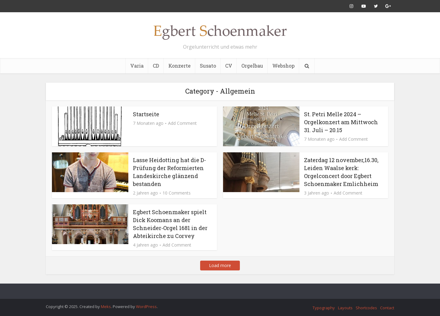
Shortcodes (366, 307)
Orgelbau (252, 65)
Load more (220, 265)
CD (156, 65)
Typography (324, 307)
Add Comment (182, 123)
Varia (137, 65)
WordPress (146, 306)
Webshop (283, 65)
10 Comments (177, 193)
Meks (106, 306)
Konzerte (179, 65)
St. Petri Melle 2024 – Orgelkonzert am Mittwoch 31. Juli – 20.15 (341, 122)
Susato (208, 65)
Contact (387, 307)
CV (228, 65)
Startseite (146, 114)
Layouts (345, 307)
